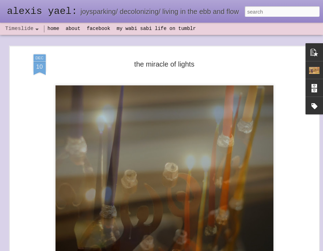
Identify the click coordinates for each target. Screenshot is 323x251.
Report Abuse (203, 247)
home (53, 28)
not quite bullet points (159, 241)
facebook (98, 28)
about (73, 28)
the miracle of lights (164, 49)
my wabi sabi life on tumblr (156, 28)
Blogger (183, 247)
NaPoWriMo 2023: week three (267, 240)
